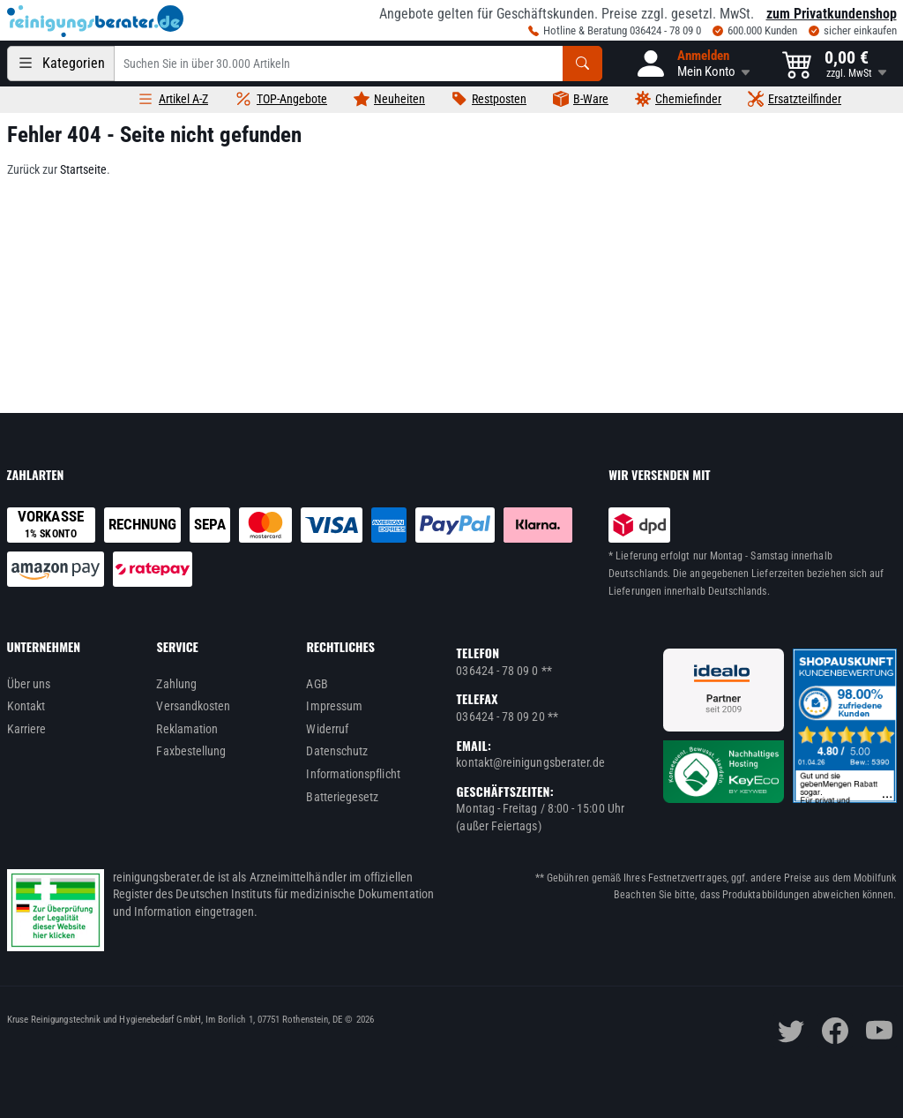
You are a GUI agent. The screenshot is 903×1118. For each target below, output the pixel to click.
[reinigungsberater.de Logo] (95, 21)
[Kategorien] (61, 63)
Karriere (27, 729)
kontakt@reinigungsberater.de (530, 762)
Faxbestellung (191, 751)
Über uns (29, 684)
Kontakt (26, 706)
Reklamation (187, 729)
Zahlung (176, 684)
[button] (692, 63)
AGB (316, 684)
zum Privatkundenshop (831, 13)
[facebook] (835, 1030)
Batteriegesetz (342, 797)
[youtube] (879, 1030)
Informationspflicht (352, 774)
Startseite (83, 169)
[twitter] (791, 1030)
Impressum (334, 706)
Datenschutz (337, 751)
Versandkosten (193, 706)
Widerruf (327, 729)
